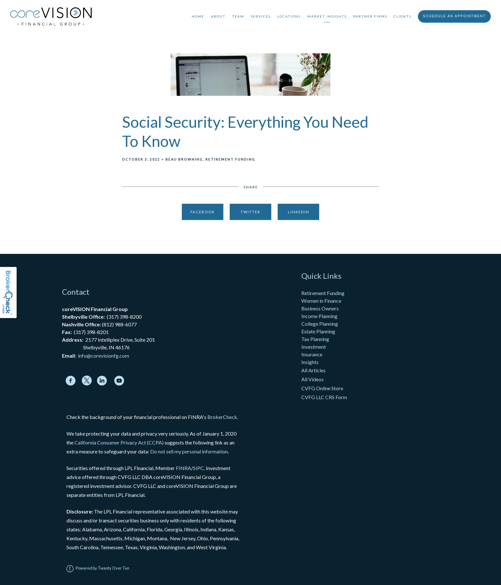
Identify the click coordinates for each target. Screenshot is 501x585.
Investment (313, 347)
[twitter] (87, 380)
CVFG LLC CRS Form (324, 397)
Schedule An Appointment (454, 16)
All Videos (312, 379)
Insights (310, 362)
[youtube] (119, 381)
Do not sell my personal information (189, 451)
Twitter (250, 212)
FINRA (183, 468)
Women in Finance (321, 301)
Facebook (202, 212)
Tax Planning (315, 339)
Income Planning (319, 316)
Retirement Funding (230, 159)
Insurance (311, 354)
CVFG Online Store (322, 388)
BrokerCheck (222, 417)
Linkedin (298, 212)
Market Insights (327, 16)
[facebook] (71, 381)
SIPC (198, 468)
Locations (289, 16)
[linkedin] (102, 381)
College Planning (319, 324)
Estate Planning (318, 331)
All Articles (314, 370)
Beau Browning (184, 159)
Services (261, 16)
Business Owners (320, 308)
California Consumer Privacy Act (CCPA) (119, 442)
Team (238, 16)
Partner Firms (370, 16)
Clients (402, 16)
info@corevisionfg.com (103, 356)
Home (198, 16)
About (218, 16)
